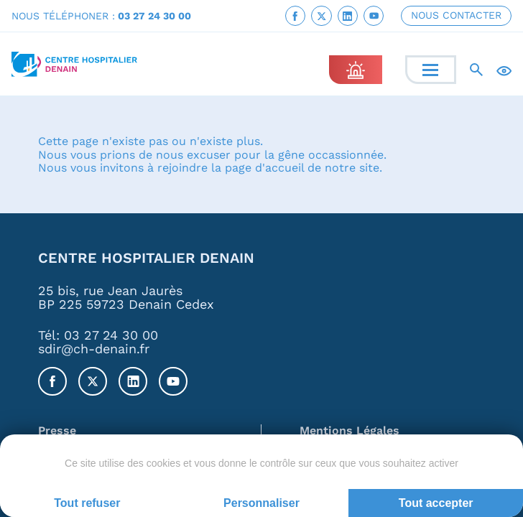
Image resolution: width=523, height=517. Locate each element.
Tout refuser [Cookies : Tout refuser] (87, 503)
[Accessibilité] (504, 70)
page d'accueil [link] (264, 168)
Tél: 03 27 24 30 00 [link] (98, 335)
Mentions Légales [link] (349, 431)
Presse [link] (57, 431)
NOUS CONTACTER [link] (456, 15)
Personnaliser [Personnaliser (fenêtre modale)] (261, 503)
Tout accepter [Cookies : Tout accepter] (436, 503)
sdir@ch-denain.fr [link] (93, 349)
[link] (295, 16)
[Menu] (430, 70)
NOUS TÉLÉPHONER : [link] (101, 16)
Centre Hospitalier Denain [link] (146, 259)
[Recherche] (476, 69)
